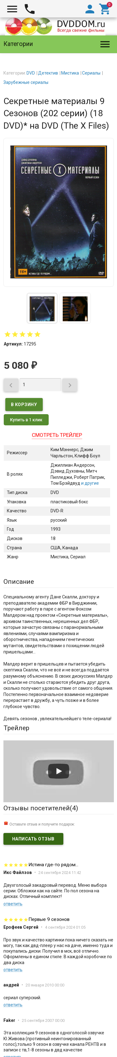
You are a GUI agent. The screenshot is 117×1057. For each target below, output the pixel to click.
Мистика (70, 73)
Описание (18, 581)
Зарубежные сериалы (25, 82)
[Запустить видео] (58, 771)
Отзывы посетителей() (40, 808)
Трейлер (16, 728)
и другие (89, 483)
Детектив (48, 73)
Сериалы (91, 73)
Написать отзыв (33, 838)
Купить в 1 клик (26, 419)
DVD (31, 73)
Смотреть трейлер (57, 435)
